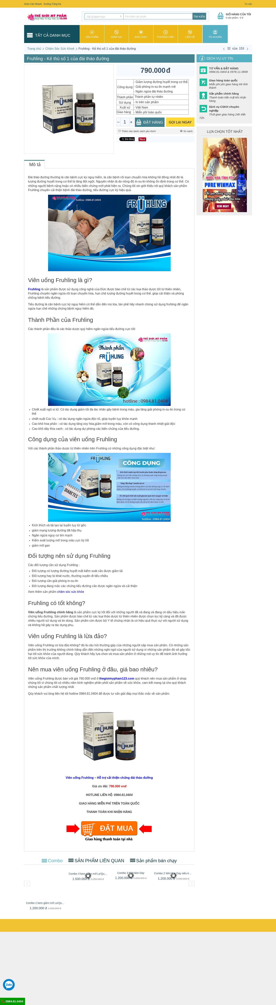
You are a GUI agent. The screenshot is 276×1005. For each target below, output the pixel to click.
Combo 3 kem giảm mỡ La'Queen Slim (88, 873)
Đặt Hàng (149, 122)
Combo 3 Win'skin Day (130, 872)
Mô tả (35, 164)
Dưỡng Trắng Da (52, 4)
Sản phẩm (92, 34)
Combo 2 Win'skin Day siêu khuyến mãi (173, 873)
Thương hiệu (166, 34)
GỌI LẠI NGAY (180, 122)
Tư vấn (248, 4)
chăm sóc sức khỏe (70, 591)
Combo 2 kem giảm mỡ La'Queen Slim (45, 902)
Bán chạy (141, 34)
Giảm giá (117, 34)
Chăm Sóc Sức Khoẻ (59, 48)
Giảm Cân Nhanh (33, 4)
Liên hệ (190, 34)
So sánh (186, 131)
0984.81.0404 (12, 1001)
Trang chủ (34, 48)
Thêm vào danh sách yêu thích (137, 131)
